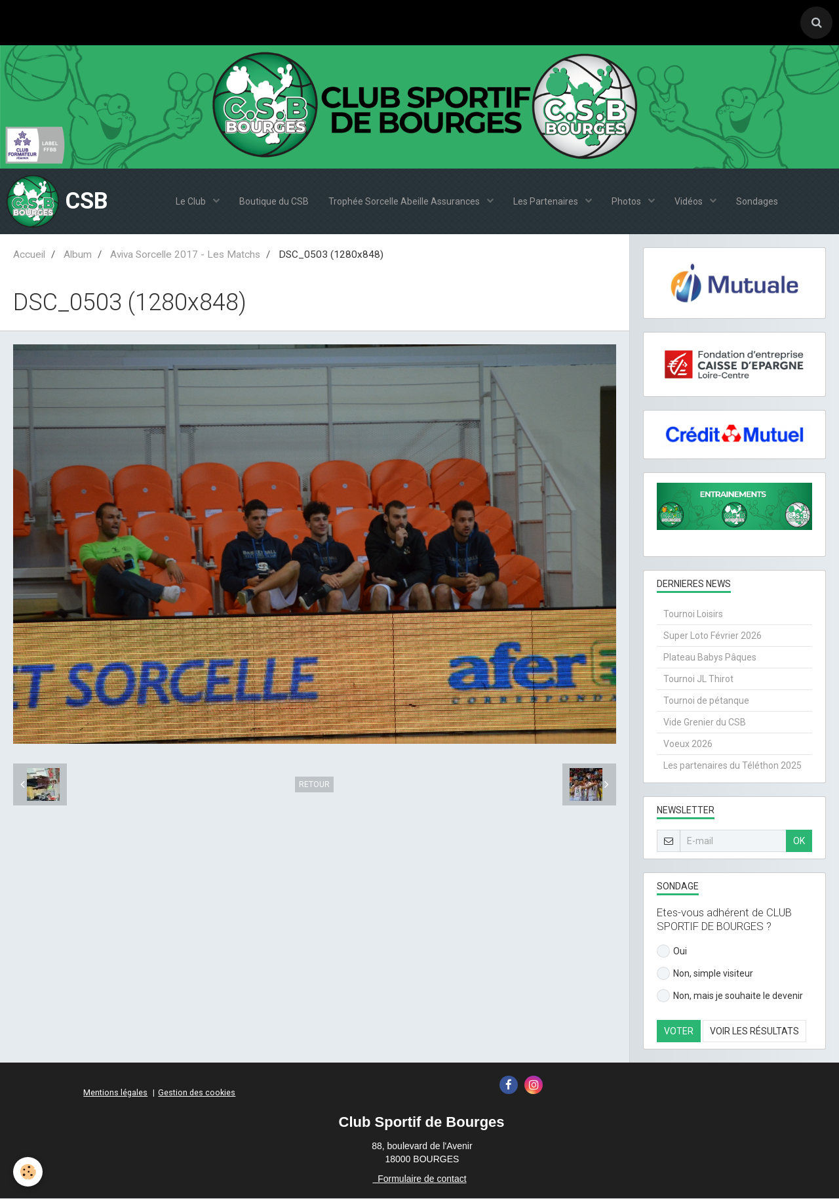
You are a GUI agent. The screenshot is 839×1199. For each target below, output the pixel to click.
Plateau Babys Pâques (709, 658)
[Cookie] (28, 1172)
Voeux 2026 (687, 744)
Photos (627, 202)
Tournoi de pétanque (706, 701)
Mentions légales (115, 1093)
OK (799, 841)
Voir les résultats (754, 1031)
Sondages (757, 202)
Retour (314, 785)
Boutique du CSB (274, 202)
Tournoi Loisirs (693, 614)
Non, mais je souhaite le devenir (730, 996)
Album (78, 255)
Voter (678, 1031)
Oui (672, 951)
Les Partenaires (546, 202)
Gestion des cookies (196, 1093)
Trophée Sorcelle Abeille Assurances (405, 202)
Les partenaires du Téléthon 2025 (732, 766)
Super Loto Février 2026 (712, 636)
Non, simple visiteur (705, 974)
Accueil (29, 255)
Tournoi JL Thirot (698, 679)
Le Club (192, 202)
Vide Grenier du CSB (704, 723)
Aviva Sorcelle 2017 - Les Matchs (185, 255)
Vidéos (689, 202)
